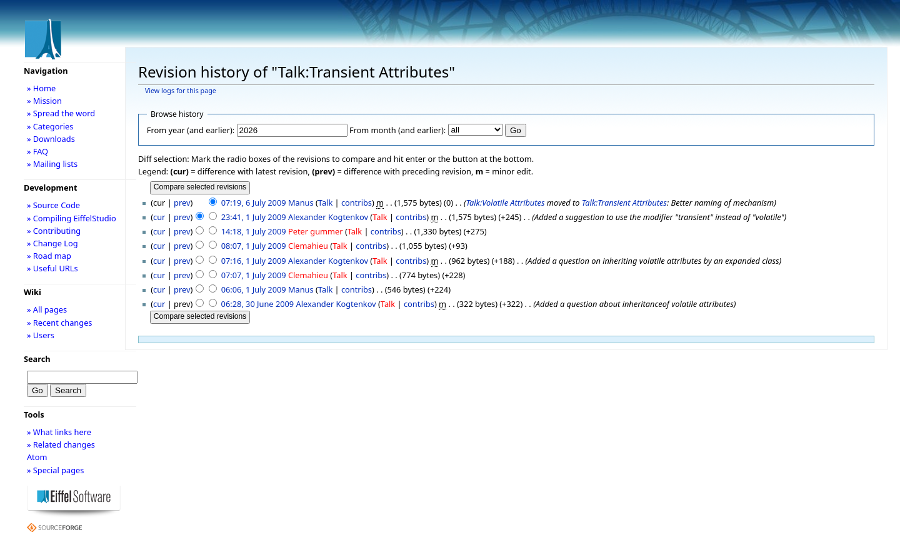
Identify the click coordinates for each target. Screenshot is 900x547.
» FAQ (37, 151)
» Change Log (52, 243)
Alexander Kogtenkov (328, 217)
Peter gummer (315, 231)
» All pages (47, 309)
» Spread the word (61, 113)
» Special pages (55, 470)
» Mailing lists (52, 163)
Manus (301, 202)
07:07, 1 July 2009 (253, 275)
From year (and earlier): (190, 130)
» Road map (49, 255)
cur (159, 217)
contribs (356, 202)
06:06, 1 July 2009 (253, 289)
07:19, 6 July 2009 (253, 202)
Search (37, 358)
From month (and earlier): (397, 130)
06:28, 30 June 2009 (257, 303)
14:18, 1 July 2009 (253, 231)
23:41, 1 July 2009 (253, 217)
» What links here (59, 432)
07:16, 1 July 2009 (253, 260)
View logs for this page (180, 90)
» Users (40, 335)
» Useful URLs (52, 268)
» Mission (44, 100)
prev (182, 202)
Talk (325, 202)
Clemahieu (308, 245)
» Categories (50, 126)
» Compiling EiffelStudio (71, 218)
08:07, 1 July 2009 (253, 245)
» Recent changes (59, 322)
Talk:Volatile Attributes (505, 202)
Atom (37, 457)
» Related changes (61, 444)
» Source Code (53, 205)
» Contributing (54, 230)
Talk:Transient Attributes (624, 202)
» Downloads (51, 138)
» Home (41, 88)
